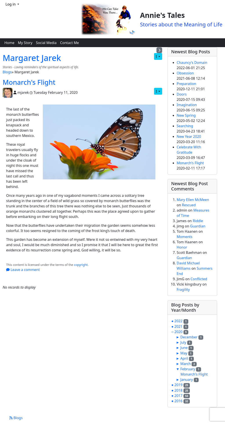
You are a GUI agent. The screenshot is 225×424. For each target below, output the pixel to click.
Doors (182, 94)
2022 (178, 321)
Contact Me (69, 42)
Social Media (46, 42)
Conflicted (199, 279)
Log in (10, 4)
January (186, 379)
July (183, 342)
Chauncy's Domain (192, 62)
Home (9, 42)
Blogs (7, 72)
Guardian (197, 226)
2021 (178, 326)
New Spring (186, 115)
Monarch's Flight (29, 82)
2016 (178, 400)
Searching (185, 126)
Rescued (189, 205)
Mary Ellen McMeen (193, 199)
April (184, 358)
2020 (178, 331)
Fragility (183, 289)
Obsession (185, 73)
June (184, 347)
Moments (184, 236)
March (185, 363)
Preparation (186, 83)
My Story (25, 42)
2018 (178, 390)
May (183, 353)
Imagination (187, 104)
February (187, 369)
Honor (182, 247)
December (189, 337)
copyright (81, 265)
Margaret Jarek (32, 57)
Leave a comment (23, 269)
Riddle (198, 220)
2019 (178, 384)
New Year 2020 (189, 136)
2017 (178, 395)
